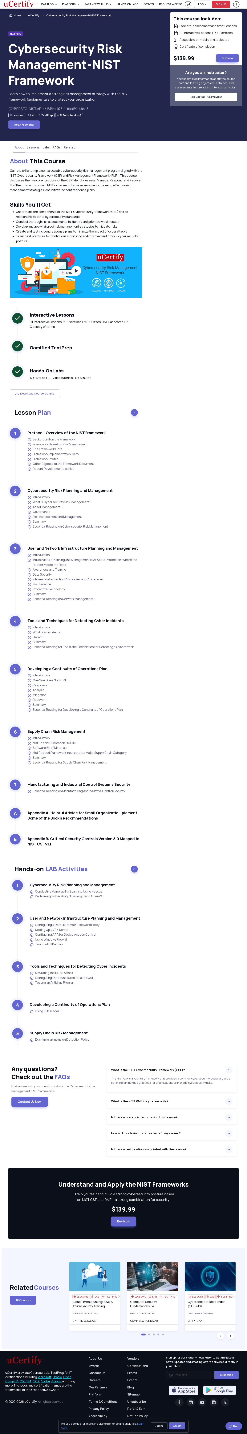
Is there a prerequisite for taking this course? (144, 1117)
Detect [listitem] (35, 637)
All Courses (23, 1300)
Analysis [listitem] (35, 690)
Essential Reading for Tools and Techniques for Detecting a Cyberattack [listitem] (80, 647)
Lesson (32, 412)
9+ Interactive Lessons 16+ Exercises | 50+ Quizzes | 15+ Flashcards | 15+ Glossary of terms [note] (80, 324)
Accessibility (98, 1416)
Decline (159, 1426)
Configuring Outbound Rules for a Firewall (61, 978)
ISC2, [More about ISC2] (36, 1381)
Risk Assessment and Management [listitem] (54, 517)
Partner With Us (96, 4)
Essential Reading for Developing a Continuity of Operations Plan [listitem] (75, 709)
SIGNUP (221, 4)
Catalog (47, 4)
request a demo (170, 4)
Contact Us (97, 1373)
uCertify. (30, 1402)
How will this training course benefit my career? (146, 1133)
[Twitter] (225, 1402)
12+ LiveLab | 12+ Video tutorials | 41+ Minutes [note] (60, 378)
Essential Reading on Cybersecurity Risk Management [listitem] (67, 526)
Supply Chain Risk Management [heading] (56, 731)
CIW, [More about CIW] (23, 1381)
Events (149, 4)
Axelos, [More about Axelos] (56, 1381)
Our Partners (98, 1387)
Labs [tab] (46, 147)
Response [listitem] (37, 685)
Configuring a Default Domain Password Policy (64, 925)
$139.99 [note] (123, 1209)
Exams (132, 1373)
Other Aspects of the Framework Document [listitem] (60, 464)
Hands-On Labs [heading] (47, 370)
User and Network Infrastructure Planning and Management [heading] (82, 548)
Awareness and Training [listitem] (46, 569)
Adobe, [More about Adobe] (46, 1381)
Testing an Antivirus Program (52, 982)
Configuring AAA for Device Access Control (63, 934)
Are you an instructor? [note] (206, 72)
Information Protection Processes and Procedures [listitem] (65, 579)
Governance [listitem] (38, 512)
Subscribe (226, 1375)
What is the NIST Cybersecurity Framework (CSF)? (148, 1070)
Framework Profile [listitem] (42, 459)
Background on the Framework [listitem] (51, 439)
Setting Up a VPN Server (49, 930)
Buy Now (123, 1221)
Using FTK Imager (44, 1011)
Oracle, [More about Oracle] (58, 1377)
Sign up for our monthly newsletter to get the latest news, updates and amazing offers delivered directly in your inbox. (202, 1362)
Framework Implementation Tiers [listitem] (53, 454)
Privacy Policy (99, 1409)
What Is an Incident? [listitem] (43, 632)
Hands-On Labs (127, 4)
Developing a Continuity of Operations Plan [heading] (67, 668)
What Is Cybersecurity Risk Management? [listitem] (59, 502)
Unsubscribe (136, 1402)
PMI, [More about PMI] (29, 1381)
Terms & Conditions (103, 1402)
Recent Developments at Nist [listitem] (50, 469)
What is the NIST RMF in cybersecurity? (139, 1101)
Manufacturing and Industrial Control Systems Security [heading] (78, 784)
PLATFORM (69, 4)
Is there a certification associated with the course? (148, 1149)
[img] (94, 1276)
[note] (16, 115)
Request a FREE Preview (206, 97)
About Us (95, 1358)
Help (234, 1426)
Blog (130, 1387)
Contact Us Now (30, 1102)
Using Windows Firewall (48, 939)
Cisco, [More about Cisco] (67, 1377)
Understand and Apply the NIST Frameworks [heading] (123, 1185)
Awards (94, 1366)
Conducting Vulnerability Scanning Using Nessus (66, 891)
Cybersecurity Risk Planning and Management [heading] (70, 490)
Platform (95, 1394)
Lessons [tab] (33, 147)
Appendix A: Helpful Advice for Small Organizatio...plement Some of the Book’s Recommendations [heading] (82, 815)
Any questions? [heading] (55, 1073)
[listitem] (75, 15)
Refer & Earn (136, 1409)
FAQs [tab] (57, 147)
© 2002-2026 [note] (34, 1402)
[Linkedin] (213, 1402)
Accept (177, 1426)
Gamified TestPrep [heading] (51, 347)
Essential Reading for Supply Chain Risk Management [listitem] (67, 762)
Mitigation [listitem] (37, 695)
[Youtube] (202, 1402)
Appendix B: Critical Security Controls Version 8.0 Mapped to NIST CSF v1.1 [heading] (83, 841)
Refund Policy (137, 1416)
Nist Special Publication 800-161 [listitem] (51, 743)
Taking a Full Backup (46, 944)
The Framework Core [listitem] (45, 449)
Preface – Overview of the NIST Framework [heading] (66, 432)
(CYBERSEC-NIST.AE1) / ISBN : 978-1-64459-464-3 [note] (48, 108)
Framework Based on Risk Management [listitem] (57, 444)
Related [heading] (27, 1288)
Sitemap (133, 1394)
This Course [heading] (37, 161)
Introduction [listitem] (38, 497)
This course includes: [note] (197, 18)
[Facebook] (179, 1402)
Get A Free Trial (24, 124)
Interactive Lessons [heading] (52, 315)
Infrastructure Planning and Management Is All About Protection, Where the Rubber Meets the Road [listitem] (82, 562)
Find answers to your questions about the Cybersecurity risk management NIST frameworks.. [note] (53, 1088)
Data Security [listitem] (39, 574)
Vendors (133, 1358)
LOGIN (202, 4)
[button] (143, 1334)
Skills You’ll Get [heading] (30, 204)
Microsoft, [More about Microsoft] (45, 1377)
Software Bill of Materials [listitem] (47, 748)
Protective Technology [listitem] (46, 589)
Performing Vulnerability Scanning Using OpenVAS (67, 896)
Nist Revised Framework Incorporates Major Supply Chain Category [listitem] (77, 753)
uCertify (33, 15)
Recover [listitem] (36, 700)
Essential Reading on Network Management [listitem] (60, 599)
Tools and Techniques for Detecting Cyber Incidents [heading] (75, 620)
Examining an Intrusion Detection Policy (59, 1039)
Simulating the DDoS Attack (51, 973)
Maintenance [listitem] (39, 584)
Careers (95, 1380)
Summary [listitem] (36, 521)
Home (14, 15)
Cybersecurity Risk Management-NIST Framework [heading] (65, 64)
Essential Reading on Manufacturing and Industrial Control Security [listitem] (76, 791)
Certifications (137, 1366)
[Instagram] (191, 1402)
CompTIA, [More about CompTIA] (12, 1381)
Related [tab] (69, 147)
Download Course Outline (34, 393)
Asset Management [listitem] (43, 507)
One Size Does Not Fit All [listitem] (46, 680)
